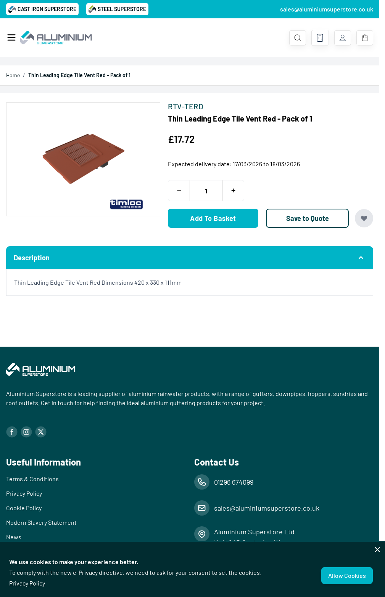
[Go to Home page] (56, 38)
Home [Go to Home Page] (13, 75)
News (13, 536)
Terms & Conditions (32, 478)
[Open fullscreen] (83, 159)
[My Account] (342, 37)
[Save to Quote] (307, 218)
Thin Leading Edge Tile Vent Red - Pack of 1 (79, 75)
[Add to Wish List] (364, 218)
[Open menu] (11, 37)
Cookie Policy (24, 507)
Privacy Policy (27, 583)
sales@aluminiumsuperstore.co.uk (326, 9)
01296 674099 (233, 482)
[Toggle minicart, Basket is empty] (364, 37)
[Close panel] (377, 549)
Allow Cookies (347, 575)
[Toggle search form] (297, 37)
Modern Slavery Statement (41, 522)
